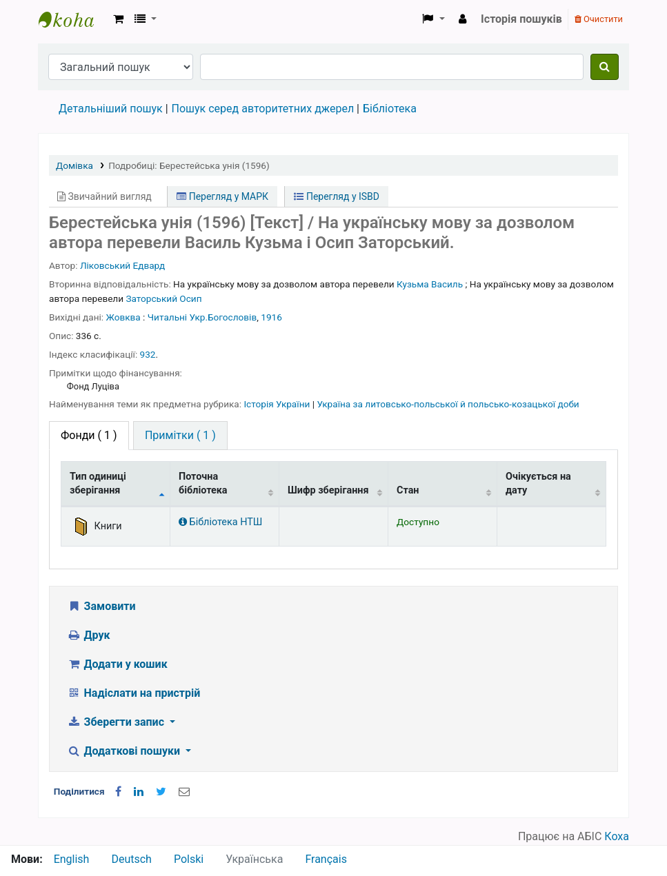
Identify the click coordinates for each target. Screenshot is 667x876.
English (72, 859)
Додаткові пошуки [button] (125, 750)
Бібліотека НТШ (220, 522)
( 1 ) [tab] (89, 435)
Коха (616, 836)
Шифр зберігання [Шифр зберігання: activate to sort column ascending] (328, 490)
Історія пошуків (521, 19)
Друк (88, 635)
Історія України (277, 403)
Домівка (74, 165)
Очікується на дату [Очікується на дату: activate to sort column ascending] (538, 483)
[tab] (180, 435)
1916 (271, 317)
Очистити (599, 19)
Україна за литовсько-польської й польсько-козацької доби (448, 403)
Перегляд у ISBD (336, 196)
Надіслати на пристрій (133, 693)
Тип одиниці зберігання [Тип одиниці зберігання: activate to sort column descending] (98, 483)
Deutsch (131, 859)
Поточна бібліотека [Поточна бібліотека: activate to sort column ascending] (203, 483)
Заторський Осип (163, 298)
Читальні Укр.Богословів (202, 317)
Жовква (123, 317)
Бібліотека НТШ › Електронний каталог (73, 19)
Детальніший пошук (111, 108)
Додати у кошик (117, 664)
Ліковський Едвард (122, 265)
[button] (118, 19)
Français (326, 859)
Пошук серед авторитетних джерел (263, 108)
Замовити (101, 606)
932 (148, 354)
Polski (188, 859)
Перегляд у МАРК (222, 196)
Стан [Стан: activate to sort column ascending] (408, 490)
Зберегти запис (117, 722)
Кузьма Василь (430, 283)
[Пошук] (604, 67)
